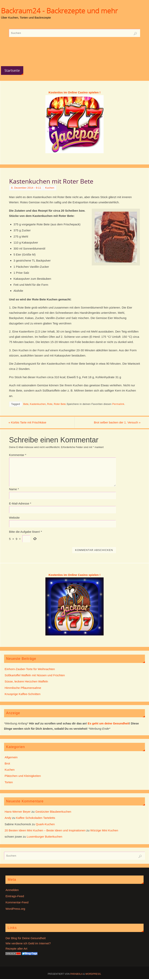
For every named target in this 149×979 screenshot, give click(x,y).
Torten (9, 782)
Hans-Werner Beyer (18, 811)
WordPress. (93, 974)
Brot (7, 763)
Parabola (76, 974)
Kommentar (17, 455)
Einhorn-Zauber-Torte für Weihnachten (30, 669)
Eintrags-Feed (14, 896)
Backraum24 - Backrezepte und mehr (59, 11)
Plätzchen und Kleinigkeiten (23, 776)
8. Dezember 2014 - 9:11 (26, 187)
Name (14, 489)
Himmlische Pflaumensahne (23, 687)
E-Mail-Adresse (20, 503)
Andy (8, 818)
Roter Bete (60, 404)
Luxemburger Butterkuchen (44, 836)
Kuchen (49, 187)
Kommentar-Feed (16, 902)
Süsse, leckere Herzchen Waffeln (26, 681)
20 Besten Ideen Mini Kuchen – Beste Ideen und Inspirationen (45, 830)
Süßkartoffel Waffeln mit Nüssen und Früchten (35, 675)
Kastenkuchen (38, 404)
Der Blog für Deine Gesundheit (25, 938)
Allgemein (11, 757)
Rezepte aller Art (16, 948)
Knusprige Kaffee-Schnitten (23, 694)
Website (14, 517)
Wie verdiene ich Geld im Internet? (28, 943)
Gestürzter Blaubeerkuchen (53, 811)
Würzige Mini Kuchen (104, 830)
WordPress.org (15, 908)
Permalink (118, 404)
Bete (26, 404)
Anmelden (12, 890)
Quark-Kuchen (45, 824)
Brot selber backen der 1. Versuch (116, 422)
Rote (49, 404)
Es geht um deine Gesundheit (108, 723)
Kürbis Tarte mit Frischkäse (28, 422)
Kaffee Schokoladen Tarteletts (35, 818)
